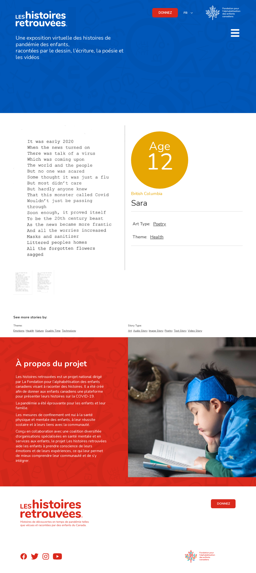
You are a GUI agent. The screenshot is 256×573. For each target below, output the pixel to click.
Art (130, 331)
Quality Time (53, 331)
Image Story (156, 331)
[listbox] (188, 12)
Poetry (159, 224)
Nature (39, 331)
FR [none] (185, 13)
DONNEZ (165, 13)
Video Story (195, 331)
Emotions (18, 331)
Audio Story (140, 331)
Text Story (180, 331)
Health (157, 237)
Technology (69, 331)
